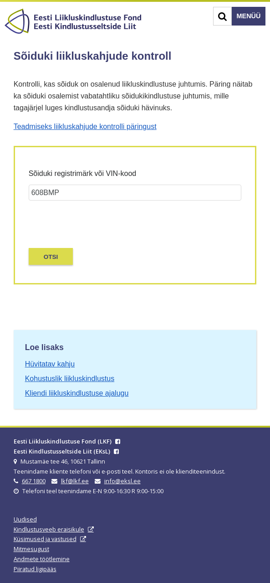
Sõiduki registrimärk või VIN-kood (83, 173)
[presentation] (82, 221)
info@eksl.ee (122, 481)
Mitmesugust (31, 549)
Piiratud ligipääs (35, 569)
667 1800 (34, 481)
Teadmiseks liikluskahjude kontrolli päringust (85, 126)
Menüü (249, 16)
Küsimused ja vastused (45, 539)
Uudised (25, 519)
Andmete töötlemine (42, 559)
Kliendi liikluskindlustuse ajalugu (77, 393)
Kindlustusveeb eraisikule (49, 529)
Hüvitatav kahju (50, 364)
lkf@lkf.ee (75, 481)
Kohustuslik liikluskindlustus (70, 378)
